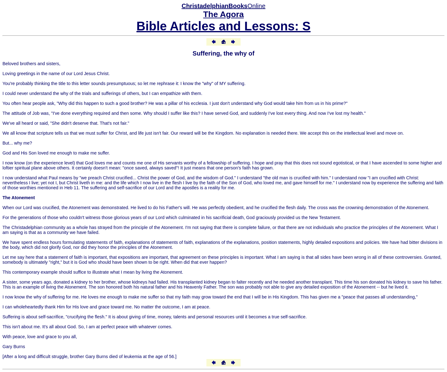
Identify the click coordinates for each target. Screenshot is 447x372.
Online (223, 5)
